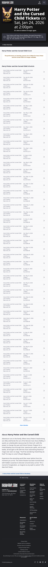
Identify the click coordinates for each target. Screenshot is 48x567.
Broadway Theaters (22, 526)
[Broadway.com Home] (7, 2)
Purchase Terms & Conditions (24, 545)
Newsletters (23, 520)
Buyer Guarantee (32, 528)
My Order (22, 488)
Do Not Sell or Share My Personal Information (24, 553)
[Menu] (39, 2)
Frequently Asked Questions (23, 491)
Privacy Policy (24, 541)
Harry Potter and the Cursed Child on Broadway (16, 473)
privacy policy (28, 556)
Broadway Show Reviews (22, 533)
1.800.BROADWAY (12, 491)
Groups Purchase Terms (24, 547)
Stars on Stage (32, 499)
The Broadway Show (42, 489)
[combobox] (43, 2)
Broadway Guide (22, 523)
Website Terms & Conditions (24, 543)
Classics (32, 504)
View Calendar (24, 425)
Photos (42, 498)
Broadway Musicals (32, 492)
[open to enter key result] (44, 2)
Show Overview (7, 44)
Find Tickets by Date (33, 488)
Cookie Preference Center (24, 551)
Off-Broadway (33, 510)
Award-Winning (32, 507)
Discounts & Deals (33, 513)
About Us (32, 521)
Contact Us (5, 489)
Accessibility (33, 526)
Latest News (41, 493)
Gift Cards (22, 529)
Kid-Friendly (33, 502)
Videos (41, 496)
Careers (32, 523)
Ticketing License (24, 549)
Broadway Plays (32, 495)
